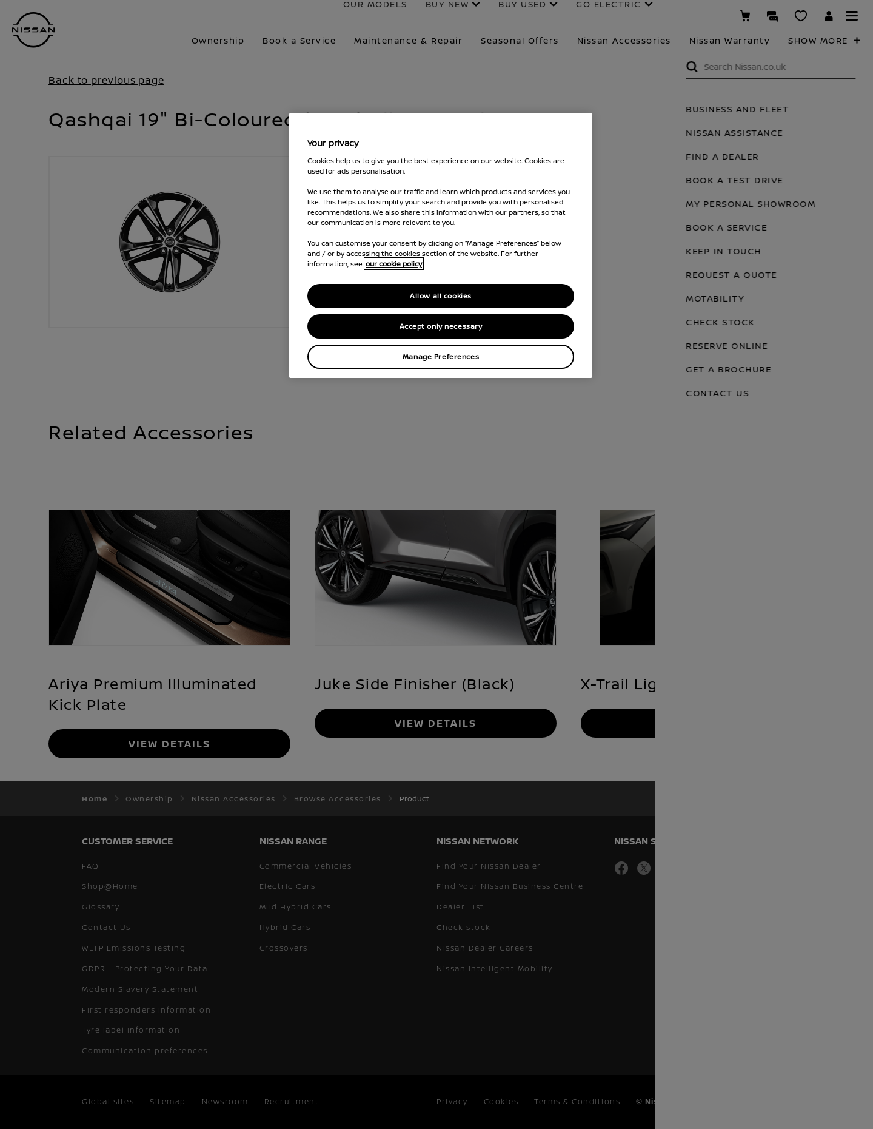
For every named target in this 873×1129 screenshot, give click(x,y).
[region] (440, 245)
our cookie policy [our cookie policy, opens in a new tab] (394, 263)
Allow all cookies (441, 295)
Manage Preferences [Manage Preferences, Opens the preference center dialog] (441, 356)
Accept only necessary (441, 326)
